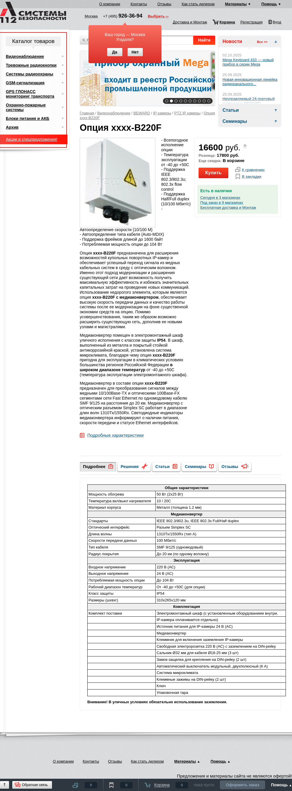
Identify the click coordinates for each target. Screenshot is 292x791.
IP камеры (162, 113)
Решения (129, 466)
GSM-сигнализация (25, 82)
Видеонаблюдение (113, 113)
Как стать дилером (198, 4)
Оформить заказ (242, 785)
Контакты (139, 4)
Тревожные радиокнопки (31, 65)
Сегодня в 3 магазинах (220, 198)
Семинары (195, 466)
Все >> (262, 42)
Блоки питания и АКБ (27, 118)
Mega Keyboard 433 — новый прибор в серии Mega (248, 62)
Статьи (162, 466)
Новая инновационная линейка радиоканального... (250, 81)
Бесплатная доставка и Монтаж (228, 207)
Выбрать (156, 16)
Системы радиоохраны (29, 74)
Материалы (236, 4)
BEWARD (141, 113)
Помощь (269, 4)
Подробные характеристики (115, 435)
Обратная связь (35, 785)
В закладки (251, 176)
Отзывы (164, 4)
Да (114, 52)
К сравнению (253, 170)
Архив (12, 127)
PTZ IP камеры (187, 113)
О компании (109, 4)
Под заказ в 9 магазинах (221, 202)
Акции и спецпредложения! (31, 139)
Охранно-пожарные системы (26, 107)
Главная (87, 113)
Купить (213, 172)
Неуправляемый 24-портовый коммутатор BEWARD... (249, 101)
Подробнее (94, 466)
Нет (135, 52)
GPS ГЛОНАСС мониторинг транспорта (30, 94)
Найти (204, 40)
